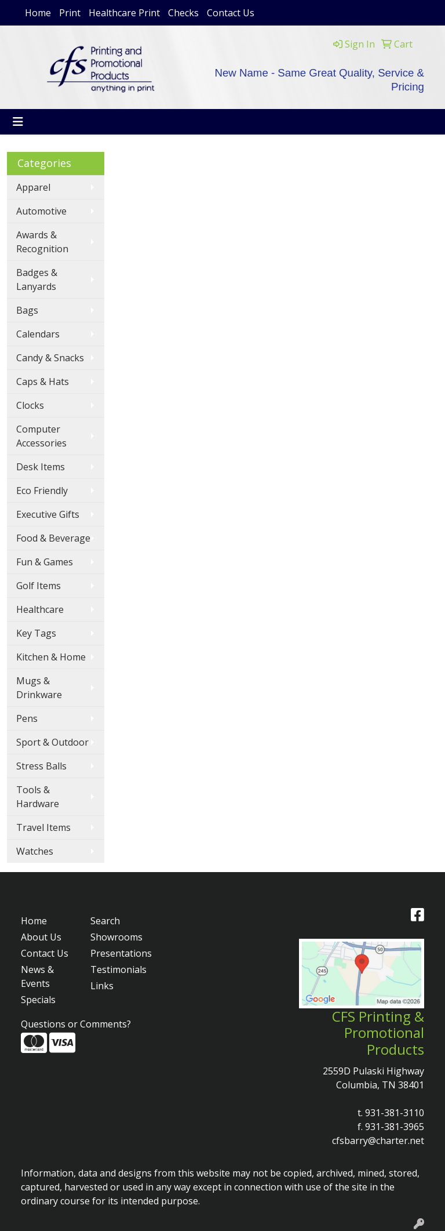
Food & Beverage (53, 538)
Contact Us (230, 12)
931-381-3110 (394, 1112)
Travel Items (43, 827)
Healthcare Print (124, 12)
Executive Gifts (47, 514)
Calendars (38, 334)
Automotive (41, 211)
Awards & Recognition (42, 241)
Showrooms (116, 937)
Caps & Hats (42, 381)
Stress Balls (41, 766)
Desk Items (40, 466)
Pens (27, 718)
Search (105, 920)
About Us (41, 937)
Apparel (33, 187)
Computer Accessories (41, 436)
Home (38, 12)
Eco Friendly (42, 490)
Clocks (30, 405)
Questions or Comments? (76, 1024)
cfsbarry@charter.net (378, 1140)
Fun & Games (44, 561)
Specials (38, 999)
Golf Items (38, 585)
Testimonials (118, 969)
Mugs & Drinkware (39, 687)
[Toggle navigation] (18, 122)
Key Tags (36, 633)
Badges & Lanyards (36, 279)
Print (70, 12)
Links (102, 985)
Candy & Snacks (50, 357)
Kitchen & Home (51, 657)
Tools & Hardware (37, 796)
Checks (183, 12)
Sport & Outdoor (52, 742)
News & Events (37, 976)
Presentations (118, 953)
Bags (27, 310)
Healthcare (40, 609)
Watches (34, 851)
